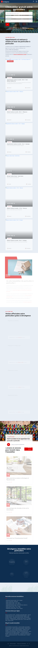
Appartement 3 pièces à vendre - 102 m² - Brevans (14, 608)
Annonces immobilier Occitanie (10, 614)
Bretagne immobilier (13, 618)
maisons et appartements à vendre (20, 54)
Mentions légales (13, 643)
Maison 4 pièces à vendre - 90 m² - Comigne (13, 606)
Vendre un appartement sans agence (18, 628)
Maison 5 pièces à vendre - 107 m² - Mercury (13, 603)
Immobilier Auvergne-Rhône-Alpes (21, 614)
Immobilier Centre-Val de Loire (22, 618)
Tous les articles (29, 448)
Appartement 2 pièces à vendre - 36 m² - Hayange (14, 600)
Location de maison (8, 628)
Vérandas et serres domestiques (10, 631)
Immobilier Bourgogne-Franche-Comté (16, 619)
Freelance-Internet (26, 645)
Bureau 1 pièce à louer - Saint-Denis (12, 601)
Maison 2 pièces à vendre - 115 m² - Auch (13, 602)
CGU (8, 643)
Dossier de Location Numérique (14, 633)
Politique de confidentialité (21, 643)
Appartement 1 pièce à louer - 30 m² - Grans (13, 607)
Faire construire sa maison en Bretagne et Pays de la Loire (18, 630)
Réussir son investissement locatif (22, 631)
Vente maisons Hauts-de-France (18, 617)
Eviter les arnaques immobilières (17, 629)
